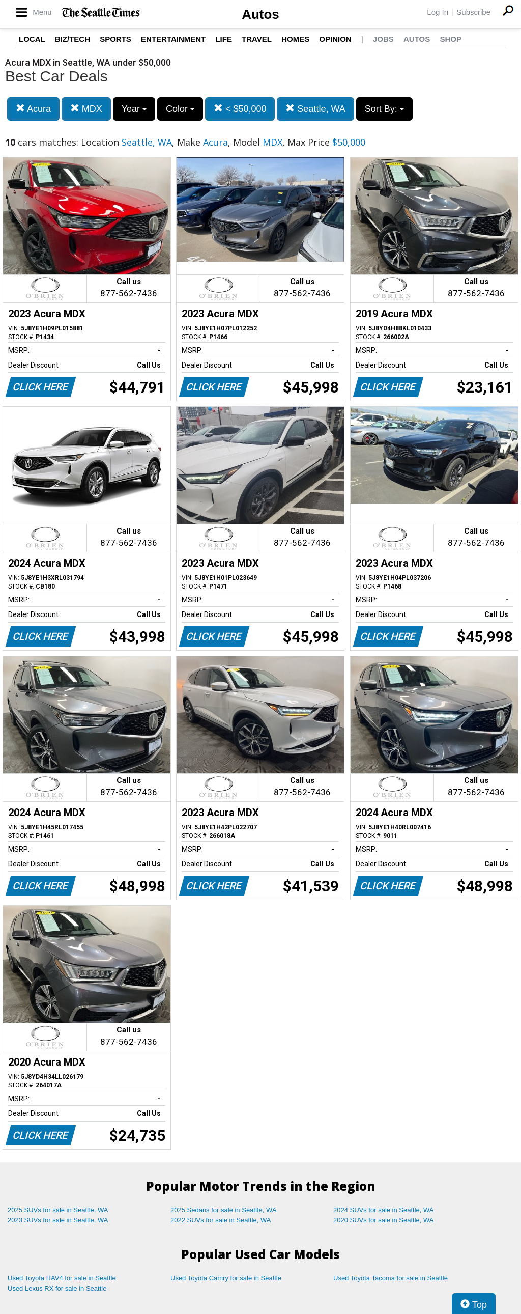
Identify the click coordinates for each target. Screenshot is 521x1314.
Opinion (335, 39)
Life (223, 39)
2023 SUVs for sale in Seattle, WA (58, 1220)
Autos (260, 14)
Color (180, 109)
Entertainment (173, 39)
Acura (33, 108)
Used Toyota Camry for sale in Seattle (225, 1278)
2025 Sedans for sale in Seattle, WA (223, 1210)
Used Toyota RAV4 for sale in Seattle (62, 1278)
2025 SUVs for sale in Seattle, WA (58, 1210)
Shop (450, 39)
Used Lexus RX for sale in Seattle (57, 1288)
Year (134, 109)
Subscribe (473, 12)
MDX (86, 108)
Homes (295, 39)
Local (32, 39)
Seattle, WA (315, 108)
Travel (257, 39)
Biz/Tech (72, 39)
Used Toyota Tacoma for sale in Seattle (390, 1278)
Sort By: (384, 109)
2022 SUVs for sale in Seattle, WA (220, 1220)
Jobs (383, 39)
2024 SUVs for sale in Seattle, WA (383, 1210)
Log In (437, 12)
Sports (115, 39)
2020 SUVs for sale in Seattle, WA (383, 1220)
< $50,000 (240, 108)
